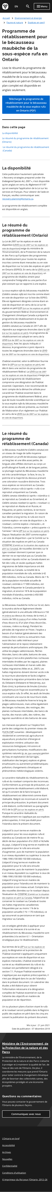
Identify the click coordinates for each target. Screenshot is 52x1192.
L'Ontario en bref (10, 1138)
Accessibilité (8, 1145)
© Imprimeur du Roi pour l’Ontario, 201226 (24, 1179)
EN (16, 6)
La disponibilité (10, 133)
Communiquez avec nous (26, 1114)
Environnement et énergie (28, 18)
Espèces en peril (36, 22)
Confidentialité (9, 1165)
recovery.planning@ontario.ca (17, 198)
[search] (28, 6)
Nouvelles (7, 1159)
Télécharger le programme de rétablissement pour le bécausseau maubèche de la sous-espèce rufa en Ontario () (26, 104)
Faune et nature (15, 22)
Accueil (6, 18)
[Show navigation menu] (42, 6)
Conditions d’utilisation (14, 1172)
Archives (6, 1152)
